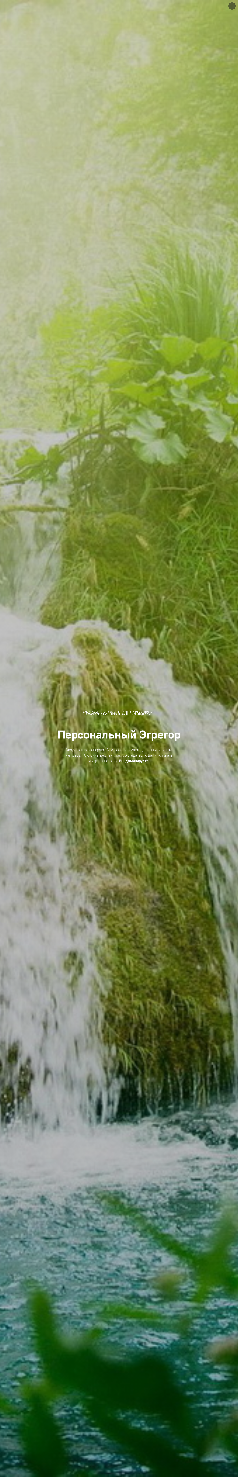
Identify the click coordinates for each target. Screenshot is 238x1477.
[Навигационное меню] (232, 6)
